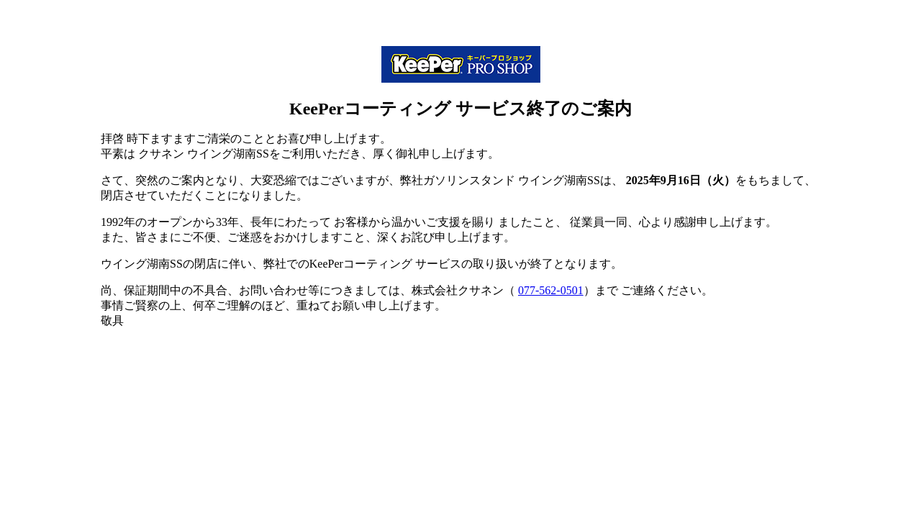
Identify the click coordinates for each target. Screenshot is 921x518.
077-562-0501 (551, 290)
